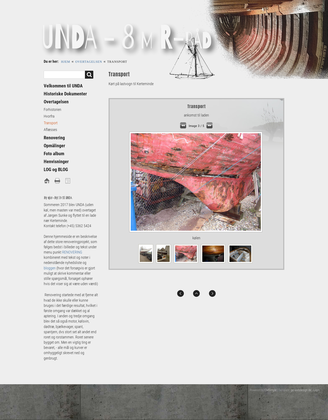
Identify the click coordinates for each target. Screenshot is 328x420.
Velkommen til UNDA (63, 85)
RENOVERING (72, 252)
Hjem (65, 61)
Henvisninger (56, 161)
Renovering (54, 137)
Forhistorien (52, 109)
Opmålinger (54, 145)
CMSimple (270, 390)
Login (316, 390)
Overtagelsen (88, 61)
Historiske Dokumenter (65, 93)
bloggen (50, 268)
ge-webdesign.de (301, 390)
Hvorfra (49, 116)
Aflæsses (50, 129)
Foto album (54, 153)
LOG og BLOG (56, 169)
